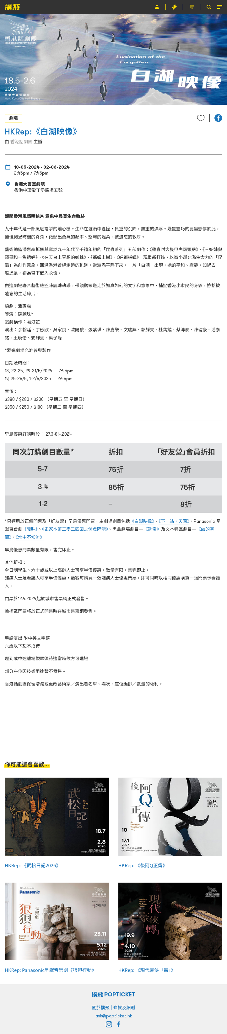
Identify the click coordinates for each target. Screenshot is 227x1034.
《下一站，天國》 (174, 521)
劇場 (13, 118)
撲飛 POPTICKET (113, 994)
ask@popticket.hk (113, 1016)
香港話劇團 (21, 141)
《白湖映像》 (142, 521)
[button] (218, 118)
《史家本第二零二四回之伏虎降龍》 (75, 529)
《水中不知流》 (30, 537)
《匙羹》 (152, 529)
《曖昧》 (30, 529)
